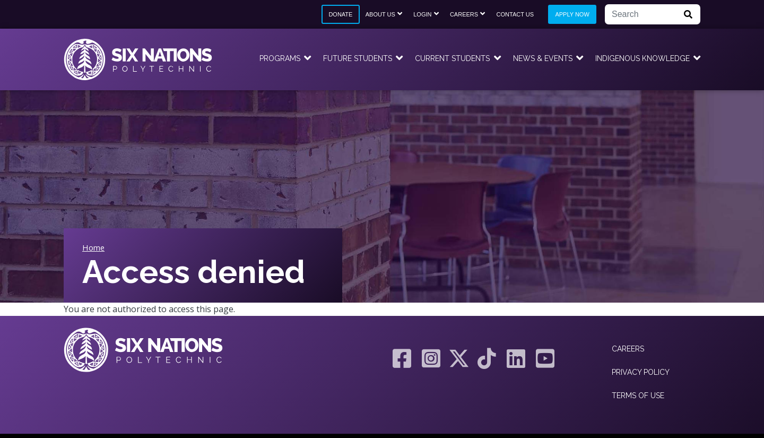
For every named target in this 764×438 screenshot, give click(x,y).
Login (422, 14)
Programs (279, 58)
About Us (380, 14)
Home (93, 247)
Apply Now (572, 14)
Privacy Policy (641, 372)
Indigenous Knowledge (642, 58)
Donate (340, 14)
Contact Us (515, 14)
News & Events (542, 58)
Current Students (452, 58)
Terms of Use (638, 395)
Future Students (357, 58)
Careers (464, 14)
